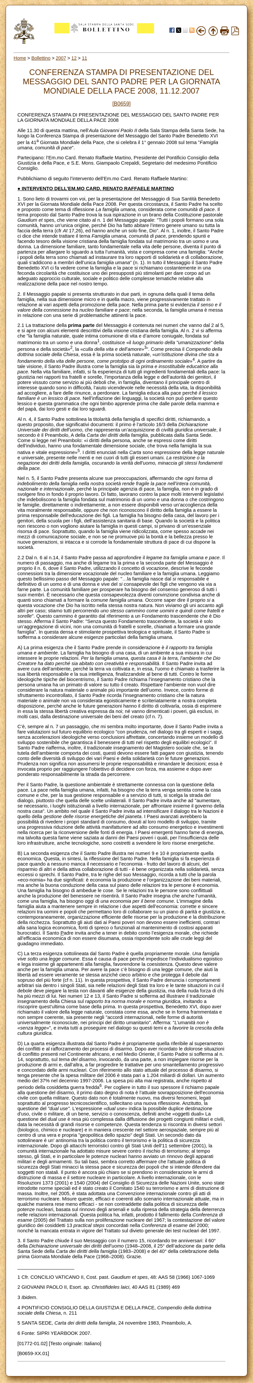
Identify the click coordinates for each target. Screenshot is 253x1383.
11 (84, 58)
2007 (61, 58)
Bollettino (40, 58)
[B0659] (121, 104)
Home (20, 58)
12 (74, 58)
